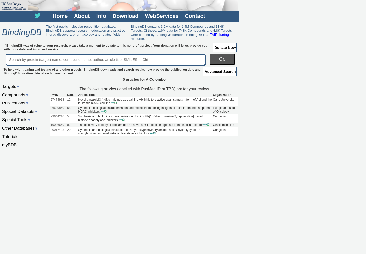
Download (126, 16)
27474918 (57, 99)
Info (101, 16)
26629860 (57, 108)
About (82, 16)
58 (69, 108)
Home (60, 16)
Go (222, 59)
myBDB (9, 144)
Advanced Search (220, 71)
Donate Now (225, 47)
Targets (11, 86)
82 (69, 125)
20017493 (57, 130)
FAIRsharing (219, 35)
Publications (15, 103)
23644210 (57, 116)
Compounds (15, 94)
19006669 (57, 125)
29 (69, 130)
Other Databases (20, 128)
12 (69, 99)
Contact (195, 16)
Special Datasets (20, 111)
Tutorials (10, 136)
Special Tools (16, 119)
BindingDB (21, 32)
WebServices (162, 16)
